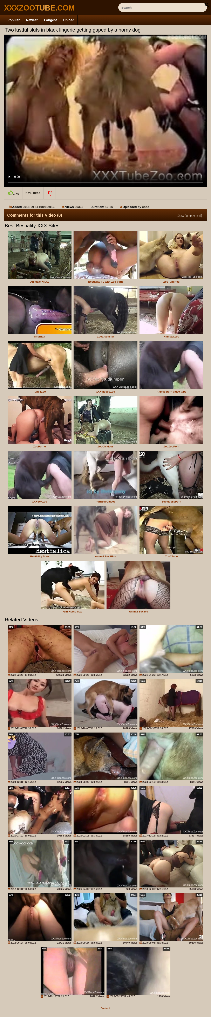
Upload (68, 20)
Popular (13, 20)
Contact (105, 1008)
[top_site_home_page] (35, 8)
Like (13, 191)
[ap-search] (162, 7)
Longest (50, 20)
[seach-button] (207, 4)
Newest (32, 20)
